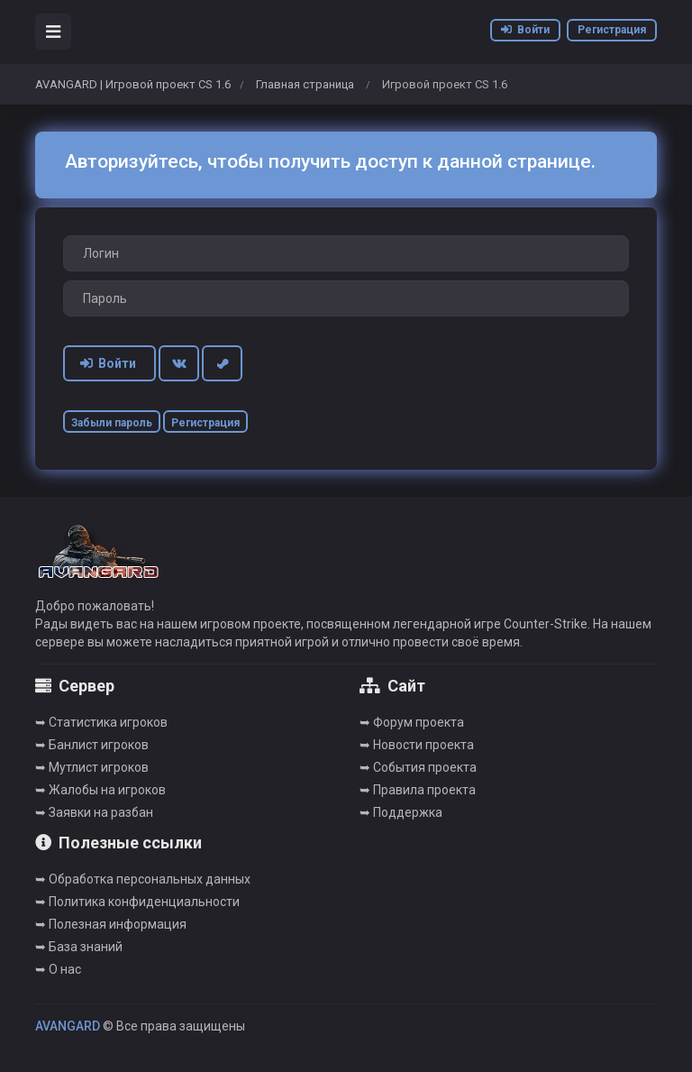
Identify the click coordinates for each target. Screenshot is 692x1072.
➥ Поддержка (401, 812)
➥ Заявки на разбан (94, 812)
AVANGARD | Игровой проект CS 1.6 (133, 84)
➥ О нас (58, 969)
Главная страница (305, 84)
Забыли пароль (111, 423)
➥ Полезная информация (111, 924)
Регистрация (612, 29)
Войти (525, 29)
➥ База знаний (79, 946)
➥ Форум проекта (412, 722)
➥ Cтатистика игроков (101, 722)
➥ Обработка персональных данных (142, 879)
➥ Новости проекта (417, 745)
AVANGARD (67, 1026)
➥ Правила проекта (418, 790)
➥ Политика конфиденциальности (137, 901)
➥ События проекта (418, 767)
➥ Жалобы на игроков (100, 790)
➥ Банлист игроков (92, 745)
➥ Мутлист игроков (92, 767)
